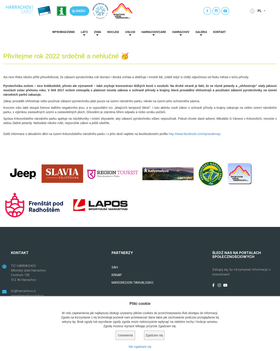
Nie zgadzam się (140, 346)
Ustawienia (125, 335)
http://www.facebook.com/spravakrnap (194, 134)
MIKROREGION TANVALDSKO (132, 283)
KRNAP (117, 275)
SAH (115, 267)
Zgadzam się (154, 335)
